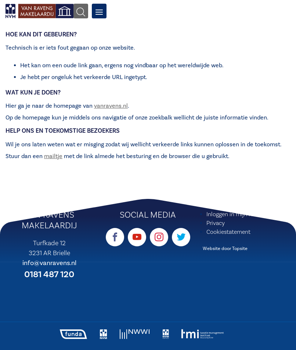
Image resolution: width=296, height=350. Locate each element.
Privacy (215, 223)
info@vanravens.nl (49, 263)
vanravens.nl (111, 106)
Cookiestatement (228, 232)
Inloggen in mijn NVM (233, 214)
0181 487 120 (49, 274)
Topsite (240, 248)
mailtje (53, 156)
